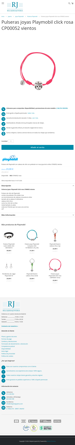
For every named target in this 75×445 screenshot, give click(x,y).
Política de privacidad (8, 354)
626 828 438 (10, 399)
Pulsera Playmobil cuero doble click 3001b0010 (9, 246)
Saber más (31, 113)
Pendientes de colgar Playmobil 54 (9, 275)
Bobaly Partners (51, 441)
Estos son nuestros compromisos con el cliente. (21, 366)
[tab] (37, 185)
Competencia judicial (8, 346)
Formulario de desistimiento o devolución (14, 344)
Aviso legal (4, 351)
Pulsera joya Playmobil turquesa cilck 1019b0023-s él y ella (32, 246)
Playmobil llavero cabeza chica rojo (55, 245)
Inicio (2, 16)
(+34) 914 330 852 (62, 108)
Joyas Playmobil (19, 16)
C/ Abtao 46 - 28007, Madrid (15, 409)
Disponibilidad (6, 349)
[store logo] (15, 6)
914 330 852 (10, 394)
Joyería (10, 16)
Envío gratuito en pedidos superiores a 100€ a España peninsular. (27, 380)
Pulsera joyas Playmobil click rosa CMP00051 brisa (55, 275)
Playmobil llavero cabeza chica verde (32, 275)
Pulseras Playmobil (32, 16)
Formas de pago (6, 339)
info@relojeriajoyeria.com (14, 404)
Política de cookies (7, 356)
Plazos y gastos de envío (9, 336)
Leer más (35, 118)
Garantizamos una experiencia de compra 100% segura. (24, 371)
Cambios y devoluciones (9, 341)
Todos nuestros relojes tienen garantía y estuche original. (24, 375)
